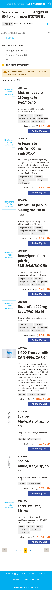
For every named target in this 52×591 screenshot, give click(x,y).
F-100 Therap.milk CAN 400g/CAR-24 (33, 355)
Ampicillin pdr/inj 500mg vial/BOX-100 (33, 210)
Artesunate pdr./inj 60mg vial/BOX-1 (29, 149)
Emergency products (16, 51)
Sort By (17, 23)
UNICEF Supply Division (15, 573)
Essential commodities (17, 55)
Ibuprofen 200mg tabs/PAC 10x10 (32, 310)
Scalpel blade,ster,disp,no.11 (34, 466)
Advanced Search (31, 579)
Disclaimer (16, 579)
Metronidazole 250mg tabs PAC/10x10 (30, 98)
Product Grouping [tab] (17, 46)
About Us (33, 573)
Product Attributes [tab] (17, 65)
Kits (8, 60)
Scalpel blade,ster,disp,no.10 (34, 422)
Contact (43, 573)
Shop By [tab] (7, 23)
